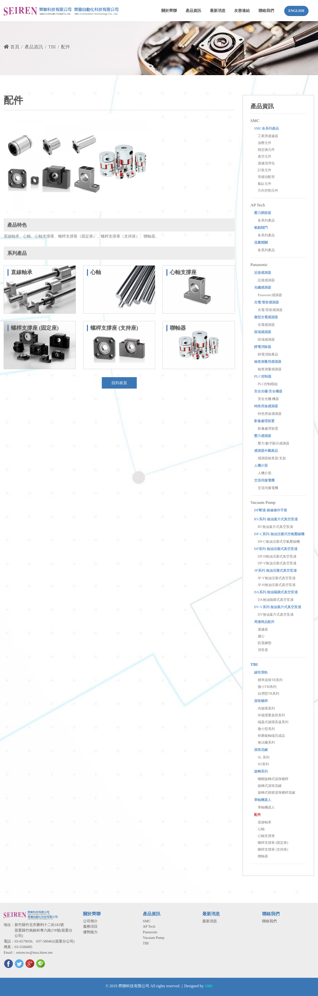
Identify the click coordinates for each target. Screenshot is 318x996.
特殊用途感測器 (266, 406)
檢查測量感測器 (270, 369)
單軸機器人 (262, 800)
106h (208, 986)
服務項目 (90, 926)
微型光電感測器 (266, 317)
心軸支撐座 (266, 836)
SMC (254, 120)
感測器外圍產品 (266, 451)
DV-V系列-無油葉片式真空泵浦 (277, 607)
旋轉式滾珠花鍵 (270, 786)
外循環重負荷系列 (271, 715)
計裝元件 (264, 170)
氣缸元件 (264, 184)
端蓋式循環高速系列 (273, 722)
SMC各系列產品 (266, 128)
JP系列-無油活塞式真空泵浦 (275, 570)
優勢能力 (90, 932)
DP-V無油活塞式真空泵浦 (277, 563)
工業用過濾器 (268, 136)
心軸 (261, 829)
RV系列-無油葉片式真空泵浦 (276, 519)
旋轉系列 (261, 771)
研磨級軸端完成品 (271, 736)
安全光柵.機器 (268, 399)
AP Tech (257, 205)
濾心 (261, 636)
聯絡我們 (269, 921)
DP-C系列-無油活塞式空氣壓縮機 (279, 534)
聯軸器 (263, 856)
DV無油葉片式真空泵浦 (275, 614)
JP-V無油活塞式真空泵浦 (276, 578)
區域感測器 (262, 332)
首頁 (11, 46)
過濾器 (263, 629)
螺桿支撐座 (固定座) (273, 843)
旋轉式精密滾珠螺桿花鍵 (276, 792)
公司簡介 (90, 921)
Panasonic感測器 (270, 295)
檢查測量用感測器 (267, 362)
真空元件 (264, 156)
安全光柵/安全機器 (268, 391)
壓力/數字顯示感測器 (273, 443)
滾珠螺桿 (261, 701)
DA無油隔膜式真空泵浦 (275, 600)
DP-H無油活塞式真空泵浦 (277, 556)
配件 (257, 815)
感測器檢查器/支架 (272, 458)
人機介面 (261, 465)
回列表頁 (119, 383)
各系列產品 (266, 220)
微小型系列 (266, 729)
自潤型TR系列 (268, 693)
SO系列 (263, 764)
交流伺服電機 (264, 480)
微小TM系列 (267, 687)
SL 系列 (263, 757)
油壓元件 (264, 143)
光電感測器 (266, 325)
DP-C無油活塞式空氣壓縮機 (279, 541)
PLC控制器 (262, 376)
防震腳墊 (264, 643)
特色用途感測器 (270, 414)
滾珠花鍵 (261, 750)
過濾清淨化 (266, 163)
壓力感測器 (262, 436)
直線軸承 (264, 822)
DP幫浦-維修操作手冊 (270, 510)
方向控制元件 (268, 190)
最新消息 (209, 921)
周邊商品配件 (264, 622)
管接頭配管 (266, 177)
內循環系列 (266, 708)
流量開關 (261, 242)
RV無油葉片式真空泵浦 (275, 527)
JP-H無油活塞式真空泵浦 (276, 585)
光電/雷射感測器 (266, 302)
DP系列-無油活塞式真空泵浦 (275, 549)
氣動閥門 (261, 228)
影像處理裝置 (264, 421)
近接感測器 (262, 273)
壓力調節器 (262, 213)
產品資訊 (34, 46)
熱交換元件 (266, 149)
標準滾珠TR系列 (270, 680)
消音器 (263, 650)
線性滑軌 (261, 672)
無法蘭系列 (266, 742)
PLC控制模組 (268, 384)
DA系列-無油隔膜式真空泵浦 (276, 592)
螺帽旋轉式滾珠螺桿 (273, 779)
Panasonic (259, 264)
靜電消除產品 (268, 354)
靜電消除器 (262, 347)
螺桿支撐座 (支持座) (273, 849)
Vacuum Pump (262, 502)
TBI (52, 46)
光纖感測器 (262, 287)
